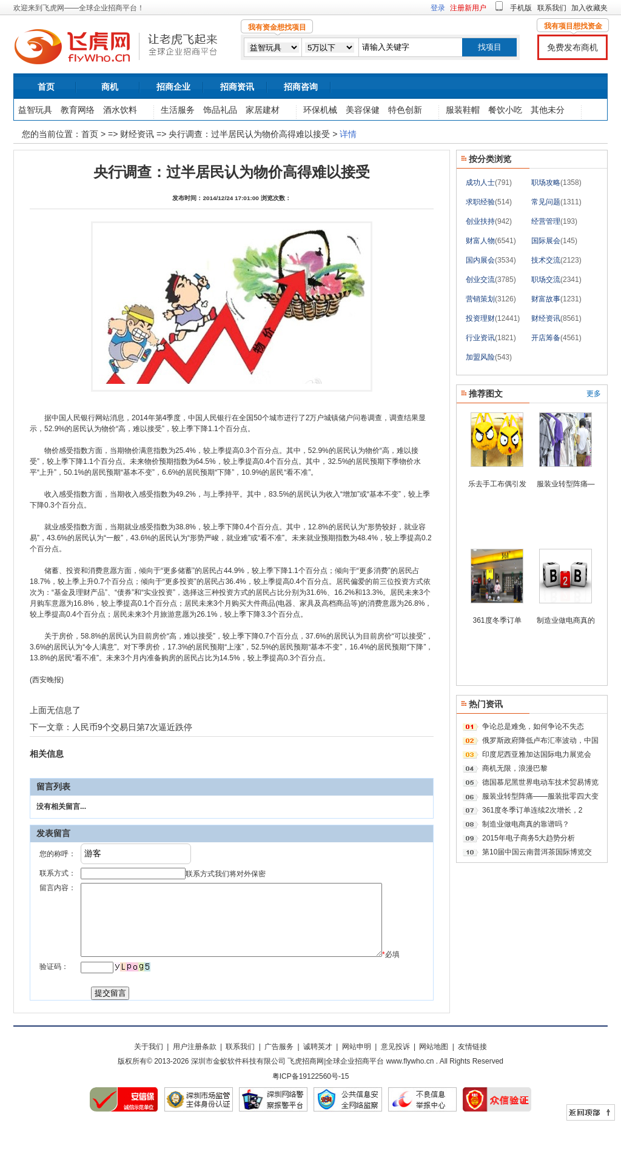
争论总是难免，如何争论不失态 (533, 726)
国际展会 (545, 240)
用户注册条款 (195, 1077)
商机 (109, 87)
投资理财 (480, 318)
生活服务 (178, 110)
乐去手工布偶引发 (497, 484)
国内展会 (480, 260)
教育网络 (78, 110)
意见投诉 (395, 1077)
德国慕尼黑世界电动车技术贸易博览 (540, 782)
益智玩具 (35, 110)
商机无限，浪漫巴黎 (515, 768)
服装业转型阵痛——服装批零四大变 (540, 796)
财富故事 (545, 299)
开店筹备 (545, 338)
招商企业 (173, 87)
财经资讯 (138, 134)
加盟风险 (480, 357)
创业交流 (480, 279)
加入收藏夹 (589, 8)
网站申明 (356, 1077)
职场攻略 (545, 182)
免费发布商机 (572, 47)
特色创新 (405, 110)
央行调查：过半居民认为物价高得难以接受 (249, 134)
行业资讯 (480, 338)
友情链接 (472, 1077)
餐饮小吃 (505, 110)
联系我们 (551, 8)
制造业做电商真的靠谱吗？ (525, 824)
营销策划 (480, 299)
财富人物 (480, 240)
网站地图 (433, 1077)
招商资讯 (237, 87)
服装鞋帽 (463, 110)
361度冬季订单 (496, 620)
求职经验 (480, 202)
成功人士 (480, 182)
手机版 (521, 8)
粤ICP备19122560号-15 (310, 1106)
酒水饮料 (120, 110)
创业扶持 (480, 221)
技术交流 (545, 260)
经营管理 (545, 221)
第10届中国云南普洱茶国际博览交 (537, 852)
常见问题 (545, 202)
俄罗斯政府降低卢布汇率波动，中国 (540, 740)
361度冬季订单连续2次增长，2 (532, 810)
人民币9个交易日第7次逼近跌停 (132, 727)
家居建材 (263, 110)
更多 (593, 393)
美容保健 (363, 110)
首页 (46, 87)
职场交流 (545, 279)
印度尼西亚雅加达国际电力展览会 (536, 754)
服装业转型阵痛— (566, 484)
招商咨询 (301, 87)
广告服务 (279, 1077)
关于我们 (148, 1077)
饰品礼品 (220, 110)
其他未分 (548, 110)
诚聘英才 (317, 1077)
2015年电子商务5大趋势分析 (528, 838)
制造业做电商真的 (566, 620)
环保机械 (320, 110)
